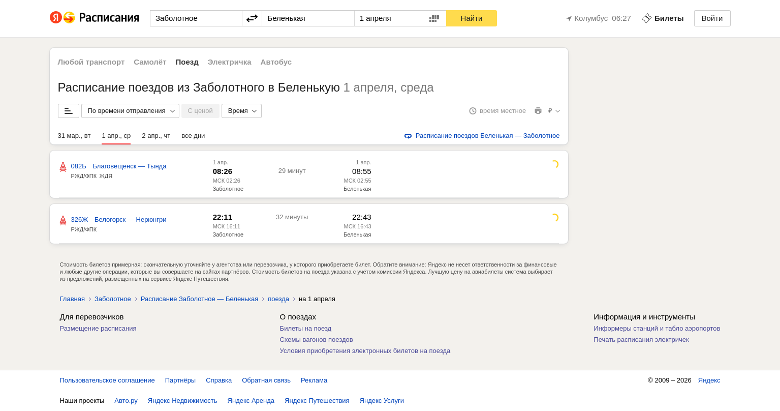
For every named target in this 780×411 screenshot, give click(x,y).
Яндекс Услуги (382, 400)
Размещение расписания (98, 328)
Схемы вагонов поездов (316, 339)
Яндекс (709, 380)
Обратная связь (266, 380)
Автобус (276, 61)
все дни (193, 135)
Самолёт (150, 61)
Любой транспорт (91, 61)
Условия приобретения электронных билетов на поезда (365, 351)
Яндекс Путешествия (317, 400)
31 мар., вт (74, 135)
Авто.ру (126, 400)
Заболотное (228, 189)
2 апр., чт (156, 135)
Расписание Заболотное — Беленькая (200, 299)
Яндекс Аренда (251, 400)
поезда (278, 299)
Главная (72, 299)
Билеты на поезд (306, 328)
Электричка (230, 61)
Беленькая (357, 189)
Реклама (314, 380)
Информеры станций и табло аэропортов (657, 328)
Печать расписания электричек (641, 339)
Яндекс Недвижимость (182, 400)
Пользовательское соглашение (107, 380)
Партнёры (180, 380)
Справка (219, 380)
